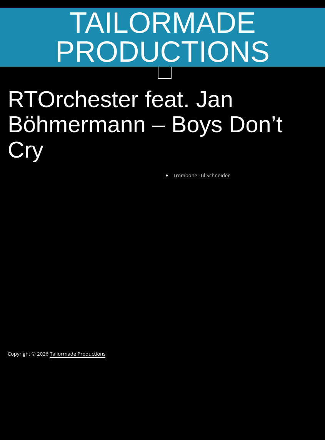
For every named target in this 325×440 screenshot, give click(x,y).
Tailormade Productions (162, 37)
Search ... (165, 72)
